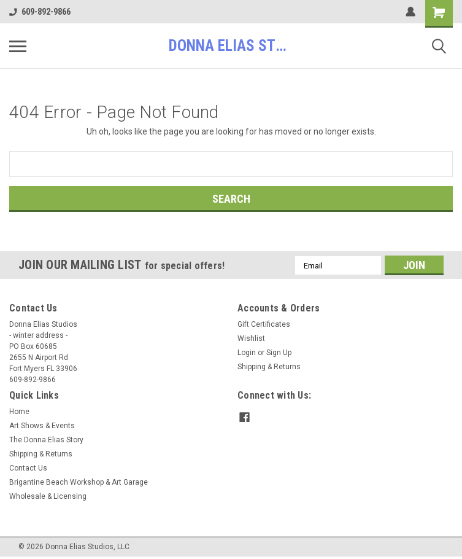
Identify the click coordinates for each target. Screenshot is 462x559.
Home (19, 411)
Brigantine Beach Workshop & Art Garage (78, 482)
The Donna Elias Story (46, 440)
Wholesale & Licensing (48, 496)
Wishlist (251, 338)
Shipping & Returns (269, 366)
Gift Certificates (263, 324)
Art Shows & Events (42, 425)
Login (246, 352)
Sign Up (278, 352)
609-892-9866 (40, 12)
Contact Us (28, 468)
